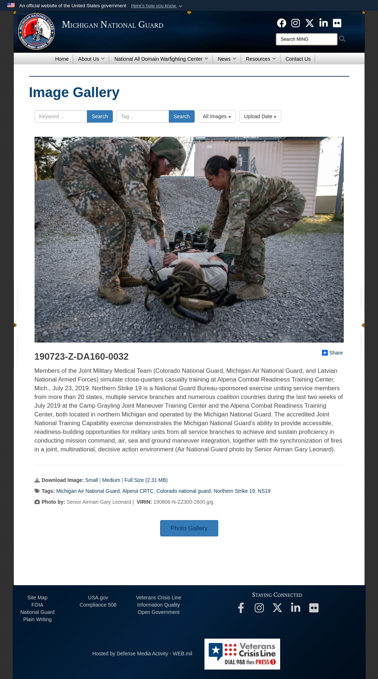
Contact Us (298, 59)
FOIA (37, 605)
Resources (261, 59)
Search (100, 116)
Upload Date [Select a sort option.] (260, 116)
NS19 (264, 491)
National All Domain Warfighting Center (161, 59)
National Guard (37, 612)
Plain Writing (37, 619)
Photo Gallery (189, 528)
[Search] (307, 39)
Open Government (159, 612)
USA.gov (98, 597)
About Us (91, 59)
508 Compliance (98, 605)
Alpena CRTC (138, 491)
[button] (157, 5)
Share (332, 353)
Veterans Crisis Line (159, 597)
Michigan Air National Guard (88, 491)
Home (62, 59)
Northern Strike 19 (234, 491)
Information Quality (158, 605)
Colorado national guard (183, 491)
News (227, 59)
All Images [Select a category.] (217, 116)
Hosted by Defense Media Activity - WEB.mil (142, 653)
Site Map (37, 597)
